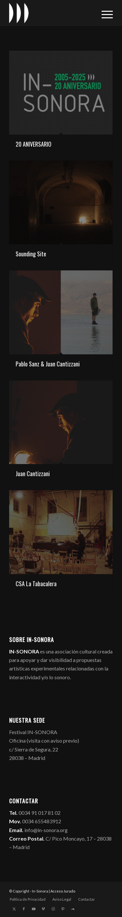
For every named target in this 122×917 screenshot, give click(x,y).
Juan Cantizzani (33, 473)
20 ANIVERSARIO (33, 144)
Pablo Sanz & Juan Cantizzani (48, 364)
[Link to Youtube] (33, 909)
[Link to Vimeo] (43, 909)
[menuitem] (104, 13)
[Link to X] (14, 909)
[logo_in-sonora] (50, 13)
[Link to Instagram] (53, 909)
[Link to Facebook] (24, 909)
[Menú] (104, 13)
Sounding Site (31, 253)
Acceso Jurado (62, 891)
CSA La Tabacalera (36, 583)
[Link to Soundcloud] (72, 909)
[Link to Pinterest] (63, 909)
